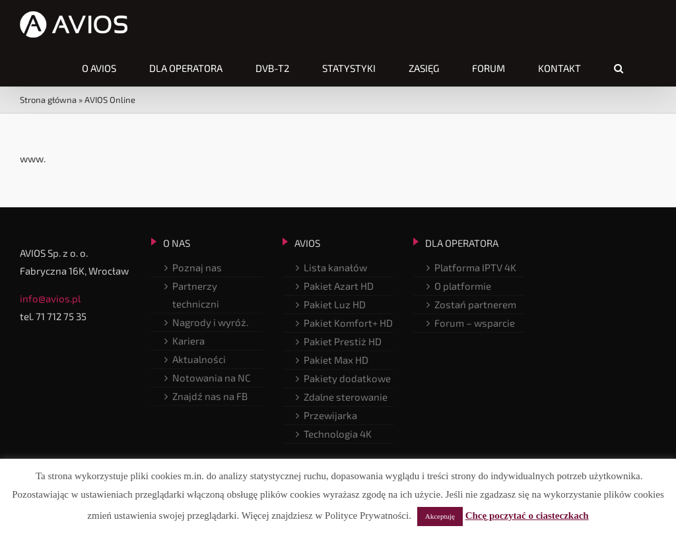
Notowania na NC (211, 378)
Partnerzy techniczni (195, 295)
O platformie (462, 286)
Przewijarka (330, 415)
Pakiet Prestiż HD (343, 341)
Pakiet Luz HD (335, 304)
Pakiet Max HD (336, 360)
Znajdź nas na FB (210, 396)
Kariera (188, 341)
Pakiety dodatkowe (347, 378)
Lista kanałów (335, 267)
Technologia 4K (338, 434)
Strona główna (48, 99)
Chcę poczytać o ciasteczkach (527, 515)
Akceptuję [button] (440, 516)
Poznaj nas (197, 267)
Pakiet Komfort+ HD (348, 323)
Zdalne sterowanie (346, 397)
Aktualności (199, 359)
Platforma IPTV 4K (475, 267)
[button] (618, 68)
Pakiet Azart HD (339, 286)
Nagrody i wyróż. (210, 322)
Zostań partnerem (475, 304)
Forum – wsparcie (474, 323)
